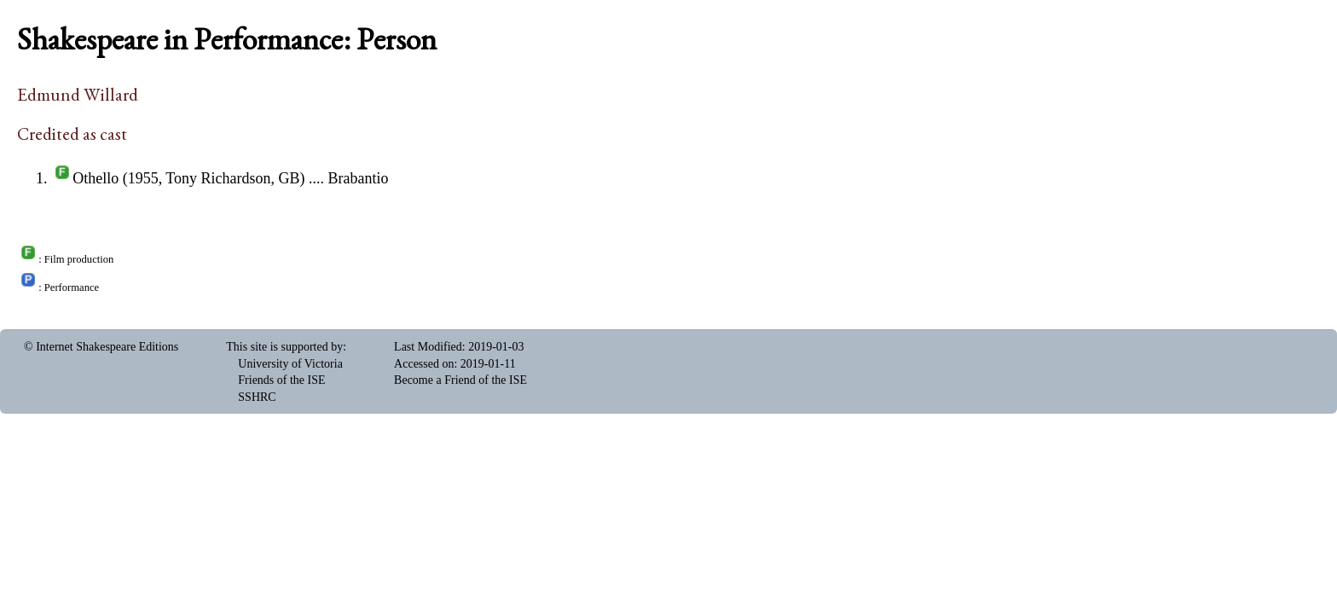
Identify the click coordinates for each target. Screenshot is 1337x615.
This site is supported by (284, 346)
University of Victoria (290, 363)
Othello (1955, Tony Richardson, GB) (188, 178)
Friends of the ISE (281, 380)
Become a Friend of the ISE (460, 380)
